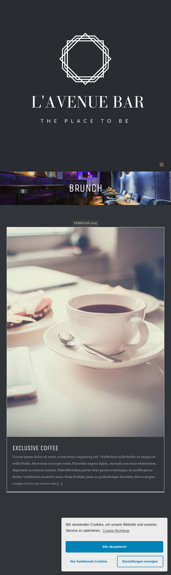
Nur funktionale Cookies (88, 561)
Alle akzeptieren (114, 546)
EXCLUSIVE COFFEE (35, 448)
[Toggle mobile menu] (162, 164)
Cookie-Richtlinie (116, 531)
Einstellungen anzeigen (140, 561)
